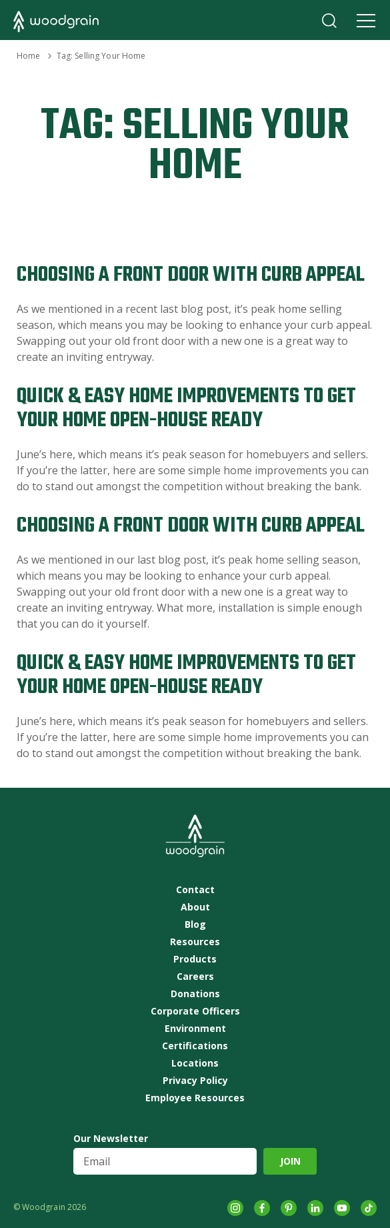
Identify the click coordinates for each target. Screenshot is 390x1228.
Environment (195, 1029)
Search (329, 20)
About (195, 907)
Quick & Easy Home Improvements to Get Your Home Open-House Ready (186, 408)
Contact (195, 890)
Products (195, 959)
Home (28, 55)
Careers (195, 977)
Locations (195, 1063)
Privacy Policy (195, 1081)
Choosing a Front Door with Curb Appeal (191, 275)
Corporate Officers (195, 1011)
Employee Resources (195, 1098)
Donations (195, 994)
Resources (195, 942)
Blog (195, 924)
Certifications (195, 1046)
